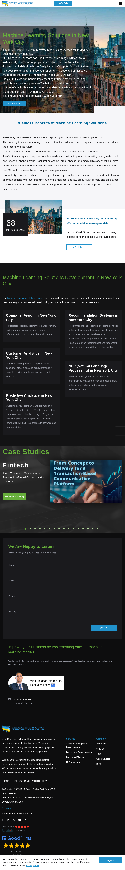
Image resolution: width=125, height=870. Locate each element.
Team (99, 753)
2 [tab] (30, 528)
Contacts (6, 808)
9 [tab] (64, 528)
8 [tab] (59, 528)
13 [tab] (83, 528)
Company (101, 738)
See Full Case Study (14, 496)
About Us (101, 743)
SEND (103, 628)
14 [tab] (88, 528)
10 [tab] (68, 528)
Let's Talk (63, 3)
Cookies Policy (39, 781)
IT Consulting (73, 762)
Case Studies (103, 759)
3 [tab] (35, 528)
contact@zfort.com (23, 703)
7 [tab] (54, 528)
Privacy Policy (33, 865)
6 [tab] (49, 528)
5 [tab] (44, 528)
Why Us (100, 749)
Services (70, 738)
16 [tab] (97, 528)
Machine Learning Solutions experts (25, 298)
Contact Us (14, 103)
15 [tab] (92, 528)
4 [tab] (40, 528)
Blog (98, 764)
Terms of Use (23, 781)
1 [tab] (25, 528)
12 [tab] (78, 528)
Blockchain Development (79, 752)
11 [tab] (73, 528)
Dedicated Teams (75, 757)
